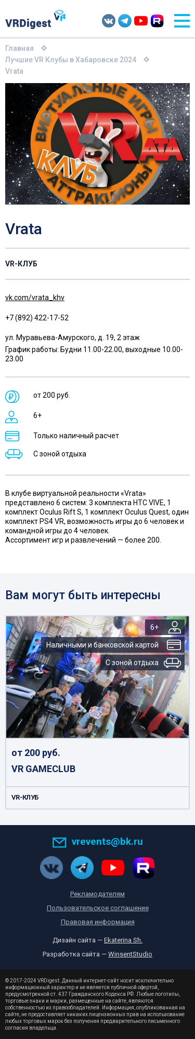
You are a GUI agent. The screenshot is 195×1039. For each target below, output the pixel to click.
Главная (19, 48)
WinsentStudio (130, 954)
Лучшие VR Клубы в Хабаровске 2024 (70, 60)
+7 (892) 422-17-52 (37, 318)
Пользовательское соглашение (98, 908)
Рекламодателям (97, 894)
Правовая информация (98, 922)
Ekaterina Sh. (123, 940)
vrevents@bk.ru (97, 841)
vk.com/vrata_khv (34, 297)
